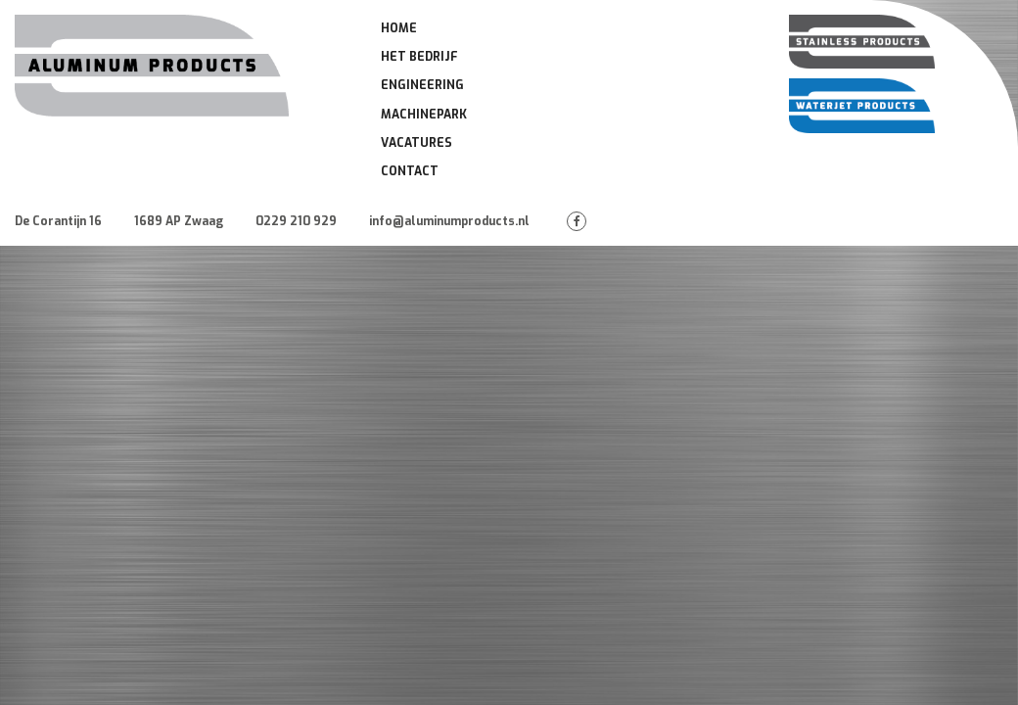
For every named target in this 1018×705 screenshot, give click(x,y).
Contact (410, 171)
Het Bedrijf (419, 57)
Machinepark (424, 114)
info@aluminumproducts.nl (449, 221)
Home (399, 28)
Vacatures (416, 143)
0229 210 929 (296, 221)
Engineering (422, 85)
